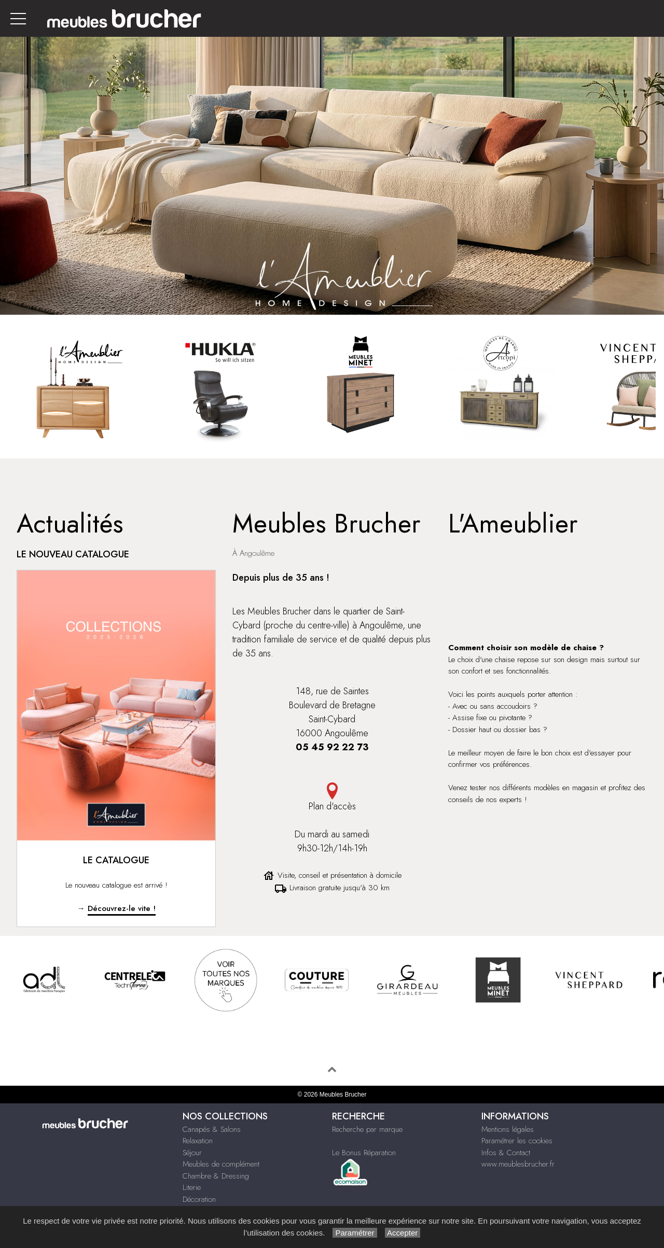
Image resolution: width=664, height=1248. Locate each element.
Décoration (199, 1199)
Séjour (192, 1152)
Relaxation (198, 1140)
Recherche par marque (367, 1129)
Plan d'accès (332, 797)
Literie (192, 1187)
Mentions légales (507, 1129)
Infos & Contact (505, 1152)
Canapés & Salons (212, 1129)
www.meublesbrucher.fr (518, 1164)
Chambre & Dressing (216, 1176)
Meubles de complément (221, 1164)
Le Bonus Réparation (364, 1152)
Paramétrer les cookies (516, 1140)
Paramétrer (354, 1232)
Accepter (402, 1232)
